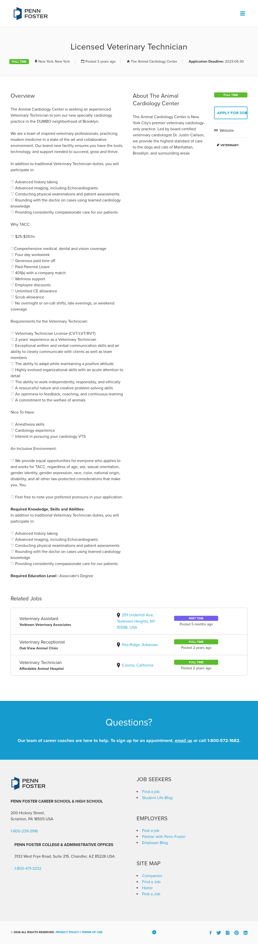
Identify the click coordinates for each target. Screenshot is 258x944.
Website (226, 130)
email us (183, 740)
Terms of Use (92, 932)
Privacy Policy (67, 932)
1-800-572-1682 (223, 740)
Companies (152, 875)
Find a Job (151, 881)
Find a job (150, 791)
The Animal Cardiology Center (154, 61)
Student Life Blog (157, 797)
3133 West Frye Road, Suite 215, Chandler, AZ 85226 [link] (60, 856)
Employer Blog (155, 842)
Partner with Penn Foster (163, 836)
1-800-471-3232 (27, 868)
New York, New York (54, 61)
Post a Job (151, 894)
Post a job (150, 830)
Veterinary (229, 145)
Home (147, 887)
